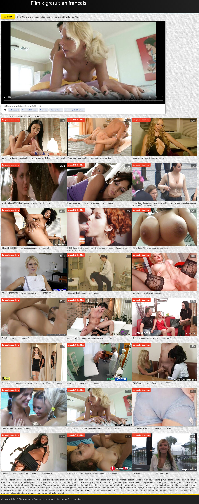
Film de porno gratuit (180, 487)
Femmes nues (84, 480)
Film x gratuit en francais (58, 3)
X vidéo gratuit (176, 482)
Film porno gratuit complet (114, 482)
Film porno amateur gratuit (65, 482)
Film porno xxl (29, 480)
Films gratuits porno (164, 480)
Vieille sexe (133, 482)
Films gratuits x (45, 482)
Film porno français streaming (61, 490)
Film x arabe (143, 485)
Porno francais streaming (162, 485)
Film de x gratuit (108, 487)
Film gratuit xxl (87, 485)
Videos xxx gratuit (70, 485)
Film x (177, 480)
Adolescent (14, 110)
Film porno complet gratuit (107, 485)
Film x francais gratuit (124, 480)
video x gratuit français (74, 110)
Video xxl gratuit (28, 482)
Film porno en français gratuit (154, 482)
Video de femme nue (11, 480)
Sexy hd (43, 110)
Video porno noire (51, 485)
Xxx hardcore (56, 110)
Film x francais (191, 482)
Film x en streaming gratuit (65, 487)
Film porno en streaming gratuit (32, 490)
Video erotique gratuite (90, 482)
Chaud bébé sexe (29, 110)
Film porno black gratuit (89, 487)
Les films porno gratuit (102, 480)
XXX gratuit (14, 482)
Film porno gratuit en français (15, 485)
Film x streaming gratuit (186, 485)
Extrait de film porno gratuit (39, 487)
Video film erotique (144, 480)
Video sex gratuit (45, 480)
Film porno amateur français (129, 487)
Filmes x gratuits (128, 485)
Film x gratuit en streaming (175, 490)
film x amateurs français (65, 480)
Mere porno (36, 485)
